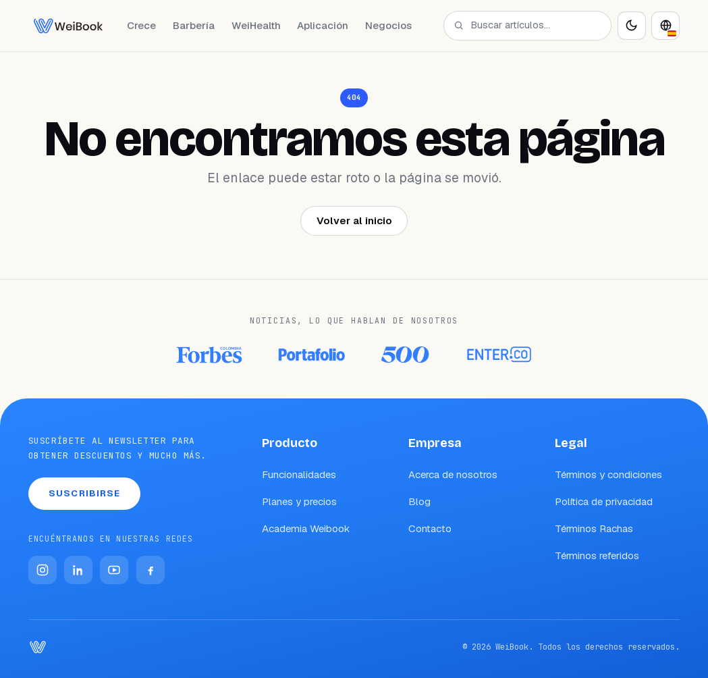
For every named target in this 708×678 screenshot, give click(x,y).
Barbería (194, 25)
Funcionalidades (299, 474)
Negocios (388, 25)
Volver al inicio (354, 220)
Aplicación (322, 25)
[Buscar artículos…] (535, 25)
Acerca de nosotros (452, 474)
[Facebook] (150, 570)
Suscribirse (84, 493)
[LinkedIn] (78, 570)
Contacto (430, 528)
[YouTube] (114, 570)
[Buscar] (459, 25)
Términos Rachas (594, 528)
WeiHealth (256, 25)
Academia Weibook (306, 528)
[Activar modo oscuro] (632, 25)
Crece (141, 25)
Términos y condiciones (608, 474)
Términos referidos (597, 555)
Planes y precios (299, 501)
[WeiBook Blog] (68, 25)
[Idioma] (665, 25)
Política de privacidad (604, 501)
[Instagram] (42, 570)
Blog (419, 501)
